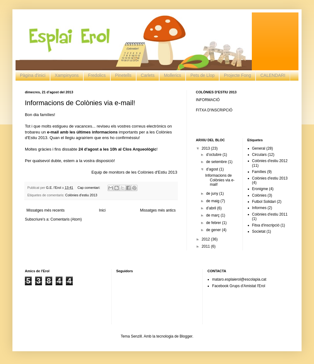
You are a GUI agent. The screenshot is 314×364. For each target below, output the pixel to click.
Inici (102, 210)
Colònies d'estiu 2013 (81, 195)
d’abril (211, 208)
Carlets (148, 75)
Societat (259, 231)
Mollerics (172, 75)
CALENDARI (272, 75)
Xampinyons (67, 75)
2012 (206, 239)
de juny (212, 193)
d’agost (212, 169)
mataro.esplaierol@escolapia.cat (239, 279)
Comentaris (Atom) (66, 219)
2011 (206, 246)
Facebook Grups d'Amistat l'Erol (238, 286)
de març (213, 215)
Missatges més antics (158, 210)
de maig (213, 201)
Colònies (259, 195)
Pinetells (123, 75)
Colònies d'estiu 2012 (270, 161)
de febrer (214, 223)
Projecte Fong (237, 75)
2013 (206, 148)
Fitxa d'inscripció (265, 225)
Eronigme (260, 189)
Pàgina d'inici (32, 75)
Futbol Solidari (264, 201)
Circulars (259, 154)
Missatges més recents (45, 210)
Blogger (186, 336)
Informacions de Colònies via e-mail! (80, 103)
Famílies (259, 172)
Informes (259, 208)
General (259, 148)
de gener (214, 230)
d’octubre (214, 154)
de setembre (217, 162)
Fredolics (97, 75)
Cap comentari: (89, 187)
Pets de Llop (202, 75)
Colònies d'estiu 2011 (270, 214)
